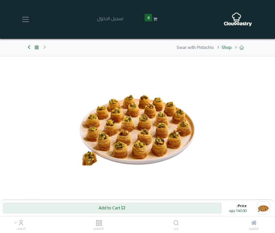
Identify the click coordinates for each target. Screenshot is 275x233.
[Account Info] (21, 223)
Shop (227, 47)
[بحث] (176, 223)
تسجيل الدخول (110, 18)
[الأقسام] (99, 223)
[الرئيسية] (254, 223)
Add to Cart (112, 208)
